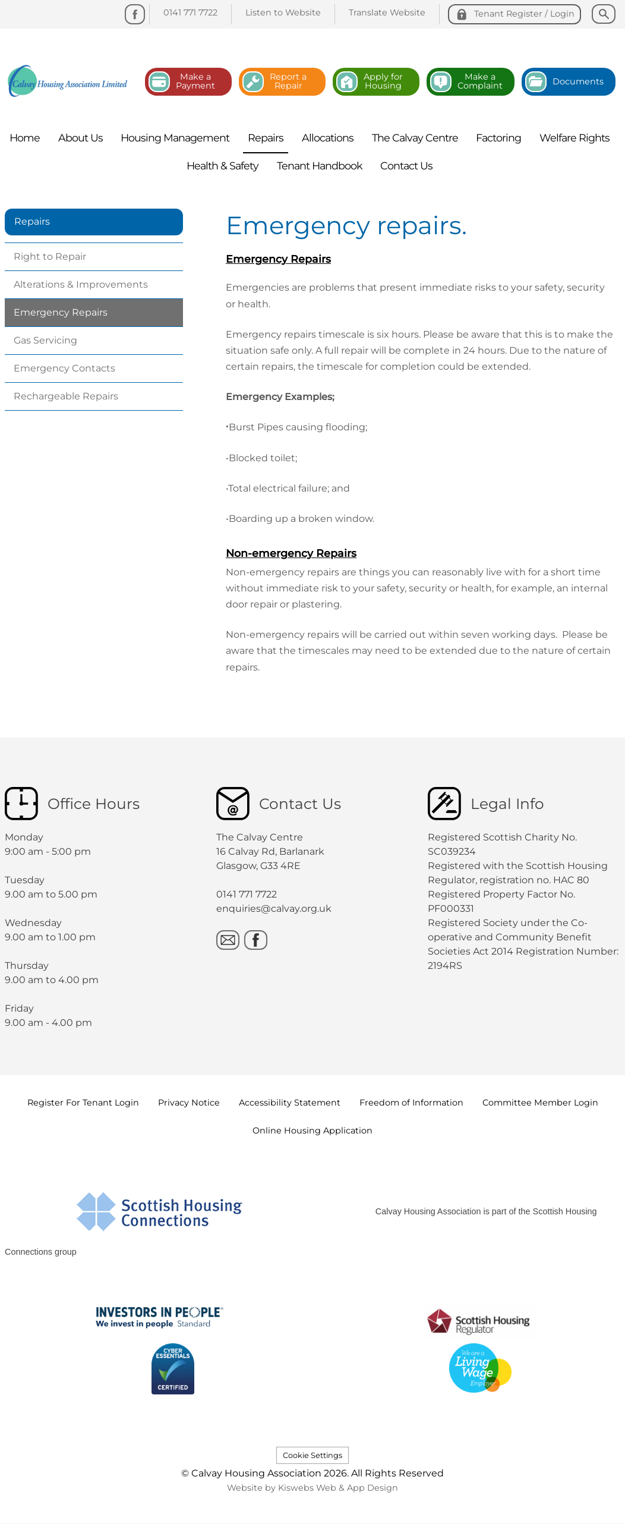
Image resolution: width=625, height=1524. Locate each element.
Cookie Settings (312, 1455)
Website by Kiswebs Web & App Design (312, 1487)
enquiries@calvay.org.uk (274, 908)
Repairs (32, 221)
